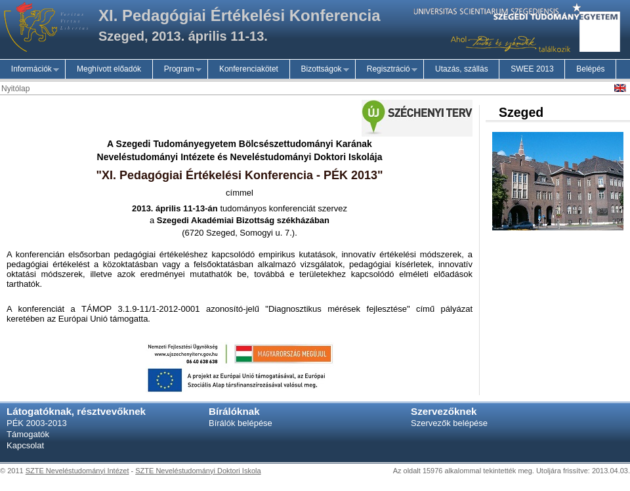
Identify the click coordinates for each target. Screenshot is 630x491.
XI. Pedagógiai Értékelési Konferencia (239, 15)
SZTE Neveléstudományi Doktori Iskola (198, 471)
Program (177, 69)
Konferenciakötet (248, 69)
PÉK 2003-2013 (37, 423)
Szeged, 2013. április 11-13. (183, 36)
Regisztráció (386, 69)
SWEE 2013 (532, 69)
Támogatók (28, 434)
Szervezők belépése (449, 423)
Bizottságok (319, 69)
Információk (29, 69)
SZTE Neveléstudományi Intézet (77, 471)
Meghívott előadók (109, 69)
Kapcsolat (25, 445)
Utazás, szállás (461, 69)
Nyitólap (15, 88)
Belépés (590, 69)
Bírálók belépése (240, 423)
